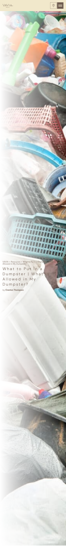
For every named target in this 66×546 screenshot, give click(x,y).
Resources (15, 262)
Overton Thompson (14, 290)
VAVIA (5, 262)
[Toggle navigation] (60, 5)
